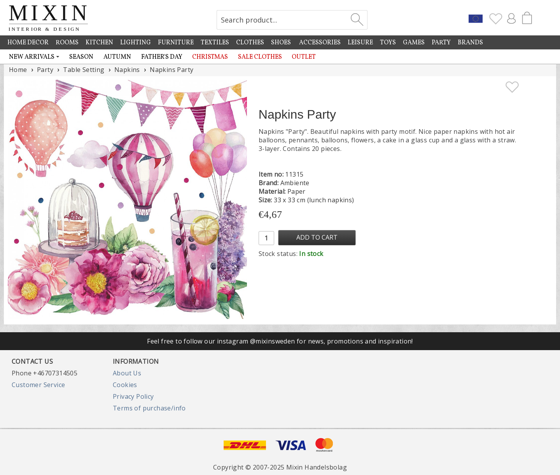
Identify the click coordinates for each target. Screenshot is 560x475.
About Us (127, 373)
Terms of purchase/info (149, 408)
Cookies (125, 384)
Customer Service (38, 384)
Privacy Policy (133, 396)
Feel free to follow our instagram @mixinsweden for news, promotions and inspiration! (280, 341)
